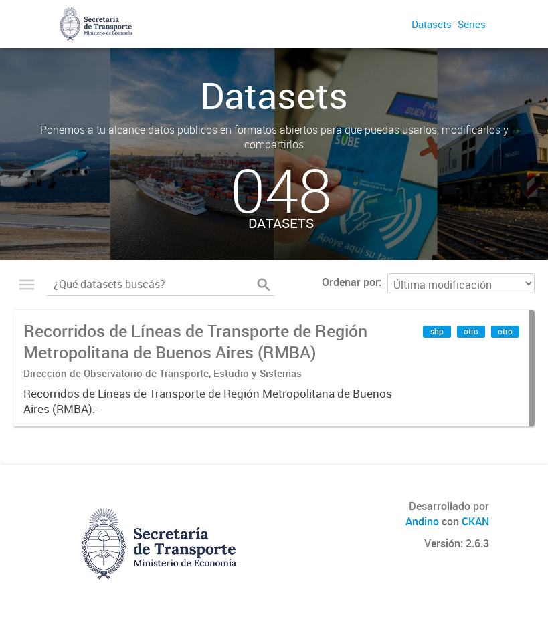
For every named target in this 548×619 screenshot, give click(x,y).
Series (472, 24)
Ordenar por (350, 282)
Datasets (432, 24)
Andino (422, 521)
